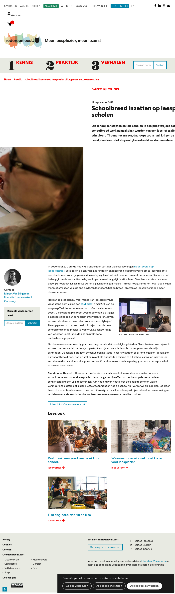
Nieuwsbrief (100, 6)
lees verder (55, 468)
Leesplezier (112, 89)
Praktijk (67, 63)
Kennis (24, 63)
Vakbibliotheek (30, 6)
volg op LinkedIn (140, 545)
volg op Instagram (141, 549)
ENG (134, 6)
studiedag (86, 304)
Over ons (10, 6)
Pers (35, 568)
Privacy (6, 540)
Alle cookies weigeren (109, 586)
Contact (82, 6)
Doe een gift (120, 6)
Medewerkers (40, 560)
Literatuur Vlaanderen (154, 561)
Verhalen (113, 63)
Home (7, 80)
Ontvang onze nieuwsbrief (105, 547)
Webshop (67, 6)
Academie (51, 6)
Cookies (7, 545)
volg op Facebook (141, 541)
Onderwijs (98, 89)
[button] (145, 315)
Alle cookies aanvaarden (144, 586)
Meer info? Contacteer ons (67, 404)
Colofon (6, 550)
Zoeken (160, 65)
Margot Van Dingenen (16, 293)
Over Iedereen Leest (13, 555)
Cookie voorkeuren (77, 586)
